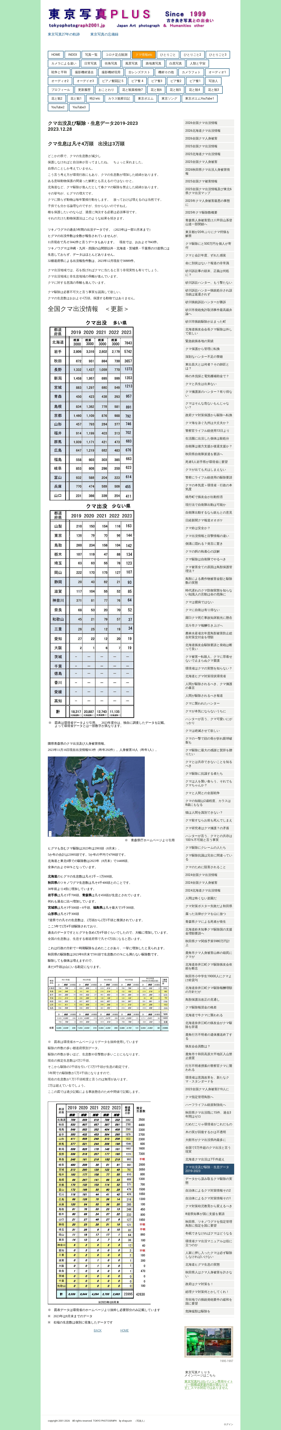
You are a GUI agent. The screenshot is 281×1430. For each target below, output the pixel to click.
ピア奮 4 (137, 81)
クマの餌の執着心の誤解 (202, 551)
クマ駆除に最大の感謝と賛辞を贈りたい (208, 752)
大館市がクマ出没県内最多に (205, 1140)
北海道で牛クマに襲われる (204, 1015)
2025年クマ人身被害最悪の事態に (207, 203)
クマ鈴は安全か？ (197, 528)
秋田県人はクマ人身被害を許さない (208, 1274)
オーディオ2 (60, 81)
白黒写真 (175, 63)
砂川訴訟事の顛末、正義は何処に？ (207, 273)
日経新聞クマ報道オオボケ (204, 520)
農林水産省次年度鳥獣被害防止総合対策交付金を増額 (208, 635)
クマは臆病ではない (199, 602)
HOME (55, 54)
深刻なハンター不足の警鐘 (204, 356)
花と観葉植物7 (132, 90)
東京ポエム (146, 98)
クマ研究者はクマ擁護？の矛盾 (207, 828)
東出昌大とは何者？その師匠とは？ (207, 366)
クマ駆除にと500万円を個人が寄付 (208, 245)
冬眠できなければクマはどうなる (208, 1233)
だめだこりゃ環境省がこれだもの (208, 1124)
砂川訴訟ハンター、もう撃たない (208, 282)
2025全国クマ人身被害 (201, 162)
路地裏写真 (153, 63)
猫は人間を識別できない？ (204, 812)
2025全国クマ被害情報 (201, 181)
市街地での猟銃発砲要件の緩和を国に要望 (208, 1301)
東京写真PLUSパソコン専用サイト (208, 1381)
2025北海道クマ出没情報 (203, 154)
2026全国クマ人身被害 (201, 138)
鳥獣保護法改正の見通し (202, 999)
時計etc (95, 98)
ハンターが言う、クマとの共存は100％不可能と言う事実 (208, 838)
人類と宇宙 (197, 63)
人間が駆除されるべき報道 (204, 695)
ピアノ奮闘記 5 (112, 81)
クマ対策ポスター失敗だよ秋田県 (208, 906)
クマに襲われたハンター (202, 703)
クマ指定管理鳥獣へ (199, 1097)
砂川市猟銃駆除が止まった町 (205, 321)
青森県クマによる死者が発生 (205, 921)
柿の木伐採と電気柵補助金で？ (207, 376)
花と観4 (194, 90)
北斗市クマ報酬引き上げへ (204, 625)
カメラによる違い (63, 63)
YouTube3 (79, 107)
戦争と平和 (59, 72)
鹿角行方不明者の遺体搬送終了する (208, 1036)
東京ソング (169, 98)
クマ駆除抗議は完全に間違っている (208, 857)
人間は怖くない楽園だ (201, 898)
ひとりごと (168, 54)
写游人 (213, 81)
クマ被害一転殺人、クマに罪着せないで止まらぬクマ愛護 (208, 658)
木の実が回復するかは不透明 (205, 1132)
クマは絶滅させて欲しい (202, 731)
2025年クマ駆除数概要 (201, 212)
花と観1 (76, 98)
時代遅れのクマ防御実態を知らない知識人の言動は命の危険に (208, 592)
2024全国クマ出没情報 (201, 875)
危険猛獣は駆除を (197, 1311)
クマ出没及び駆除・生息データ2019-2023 (207, 1169)
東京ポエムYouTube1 (199, 98)
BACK (98, 1330)
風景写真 (131, 63)
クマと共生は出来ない (201, 384)
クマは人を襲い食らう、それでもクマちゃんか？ (208, 783)
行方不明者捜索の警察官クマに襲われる (208, 1068)
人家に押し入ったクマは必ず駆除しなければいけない (208, 1255)
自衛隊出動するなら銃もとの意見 (208, 512)
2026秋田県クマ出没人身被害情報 (207, 171)
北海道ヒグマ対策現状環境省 (205, 676)
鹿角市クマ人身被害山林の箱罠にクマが (208, 955)
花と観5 (175, 90)
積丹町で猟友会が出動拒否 (204, 497)
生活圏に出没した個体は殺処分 (207, 438)
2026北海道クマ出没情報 (203, 130)
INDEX (72, 54)
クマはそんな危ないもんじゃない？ (207, 405)
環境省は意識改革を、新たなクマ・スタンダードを (207, 1079)
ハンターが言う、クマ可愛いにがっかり (208, 721)
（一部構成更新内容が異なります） (206, 1386)
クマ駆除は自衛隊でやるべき (205, 559)
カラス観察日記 (119, 98)
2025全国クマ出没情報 (201, 146)
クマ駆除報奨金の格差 (201, 1007)
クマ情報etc (143, 54)
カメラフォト (191, 72)
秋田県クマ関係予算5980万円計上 (207, 943)
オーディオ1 (217, 72)
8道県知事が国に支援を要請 (205, 1214)
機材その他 (166, 72)
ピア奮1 (195, 81)
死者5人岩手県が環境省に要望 (206, 462)
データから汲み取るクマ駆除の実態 (208, 1181)
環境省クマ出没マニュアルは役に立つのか (208, 1243)
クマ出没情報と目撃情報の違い (207, 536)
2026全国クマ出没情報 (201, 123)
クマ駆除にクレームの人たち (205, 847)
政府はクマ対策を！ (199, 1284)
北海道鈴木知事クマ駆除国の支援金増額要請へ (208, 931)
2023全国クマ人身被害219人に (207, 1089)
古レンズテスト (139, 72)
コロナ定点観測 (116, 54)
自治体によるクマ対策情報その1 (208, 1198)
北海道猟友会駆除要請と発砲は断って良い (208, 647)
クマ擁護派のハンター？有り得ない (208, 393)
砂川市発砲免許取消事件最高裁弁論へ (208, 312)
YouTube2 (58, 107)
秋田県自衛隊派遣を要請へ (204, 454)
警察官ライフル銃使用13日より (207, 431)
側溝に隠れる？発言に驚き (204, 544)
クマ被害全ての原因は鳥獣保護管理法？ (208, 569)
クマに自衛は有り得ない (202, 610)
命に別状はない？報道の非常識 (207, 263)
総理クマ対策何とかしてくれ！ (207, 1292)
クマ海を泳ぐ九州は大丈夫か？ (207, 423)
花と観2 (56, 98)
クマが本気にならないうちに (205, 711)
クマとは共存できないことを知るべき (208, 764)
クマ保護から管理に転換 (202, 349)
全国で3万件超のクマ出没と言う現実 (208, 1149)
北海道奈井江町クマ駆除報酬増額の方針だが (208, 990)
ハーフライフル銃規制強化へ (205, 1105)
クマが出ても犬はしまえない (205, 469)
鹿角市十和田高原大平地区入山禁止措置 (208, 1056)
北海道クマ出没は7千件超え (205, 1159)
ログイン (228, 1424)
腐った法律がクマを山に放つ (205, 914)
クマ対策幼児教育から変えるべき (208, 1206)
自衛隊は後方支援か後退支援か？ (208, 446)
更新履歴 (84, 90)
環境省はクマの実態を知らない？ (208, 668)
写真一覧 (91, 54)
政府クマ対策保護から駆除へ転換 (208, 415)
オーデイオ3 (85, 81)
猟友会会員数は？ (197, 1046)
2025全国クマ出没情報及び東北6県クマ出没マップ (208, 191)
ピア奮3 (156, 81)
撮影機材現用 (111, 72)
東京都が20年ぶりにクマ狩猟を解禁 (207, 234)
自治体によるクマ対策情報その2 (208, 1190)
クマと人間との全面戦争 (202, 793)
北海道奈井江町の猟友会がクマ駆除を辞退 (208, 1025)
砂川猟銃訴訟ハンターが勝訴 (205, 302)
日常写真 (90, 63)
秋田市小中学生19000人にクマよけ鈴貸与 (208, 978)
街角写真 (111, 63)
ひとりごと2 (192, 54)
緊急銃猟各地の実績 (199, 341)
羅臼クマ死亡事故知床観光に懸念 (208, 618)
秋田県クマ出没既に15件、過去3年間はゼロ (208, 1114)
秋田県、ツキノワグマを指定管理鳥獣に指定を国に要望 (208, 1223)
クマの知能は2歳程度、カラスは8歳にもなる (208, 803)
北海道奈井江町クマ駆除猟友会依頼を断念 (208, 966)
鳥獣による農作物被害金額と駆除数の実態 (208, 580)
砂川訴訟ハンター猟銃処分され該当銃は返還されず (208, 292)
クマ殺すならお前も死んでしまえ (208, 820)
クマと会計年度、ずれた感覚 (205, 255)
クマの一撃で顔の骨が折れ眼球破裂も (208, 740)
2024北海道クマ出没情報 (203, 890)
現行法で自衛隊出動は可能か (205, 505)
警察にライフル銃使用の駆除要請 (208, 477)
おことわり (106, 90)
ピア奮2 (175, 81)
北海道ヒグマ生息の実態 (202, 1264)
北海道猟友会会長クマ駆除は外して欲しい (208, 331)
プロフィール (60, 90)
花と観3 (213, 90)
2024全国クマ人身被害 (201, 882)
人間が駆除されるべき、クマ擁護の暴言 (208, 686)
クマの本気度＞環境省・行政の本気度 (208, 487)
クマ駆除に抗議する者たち (204, 773)
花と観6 (156, 90)
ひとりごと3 (218, 54)
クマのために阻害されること (205, 867)
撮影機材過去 (84, 72)
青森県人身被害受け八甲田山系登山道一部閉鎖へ (208, 222)
